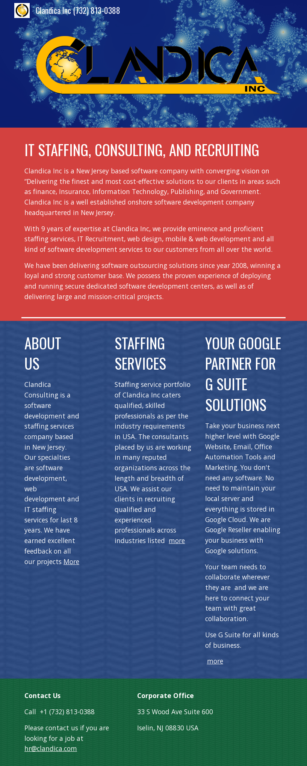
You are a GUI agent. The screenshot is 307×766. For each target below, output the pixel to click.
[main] (153, 221)
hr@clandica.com (50, 748)
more (177, 540)
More (71, 561)
